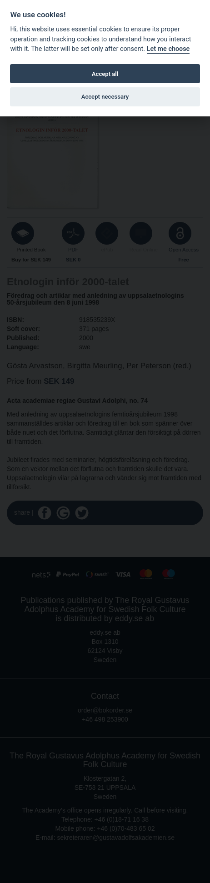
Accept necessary (105, 96)
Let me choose (168, 49)
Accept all (105, 73)
